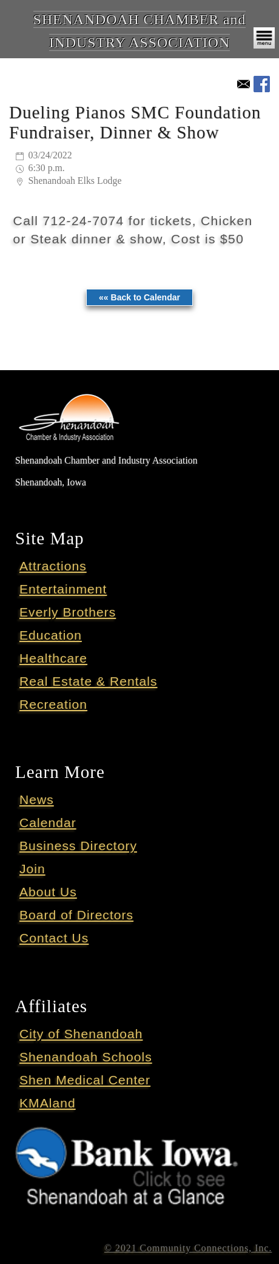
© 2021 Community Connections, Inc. (188, 1248)
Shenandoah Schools (85, 1057)
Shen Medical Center (84, 1080)
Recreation (53, 704)
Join (32, 869)
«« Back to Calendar (139, 297)
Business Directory (78, 846)
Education (50, 635)
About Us (48, 892)
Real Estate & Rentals (88, 681)
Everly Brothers (67, 612)
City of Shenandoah (81, 1034)
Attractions (53, 566)
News (36, 799)
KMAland (47, 1103)
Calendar (47, 823)
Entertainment (63, 589)
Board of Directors (76, 915)
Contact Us (54, 938)
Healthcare (53, 658)
